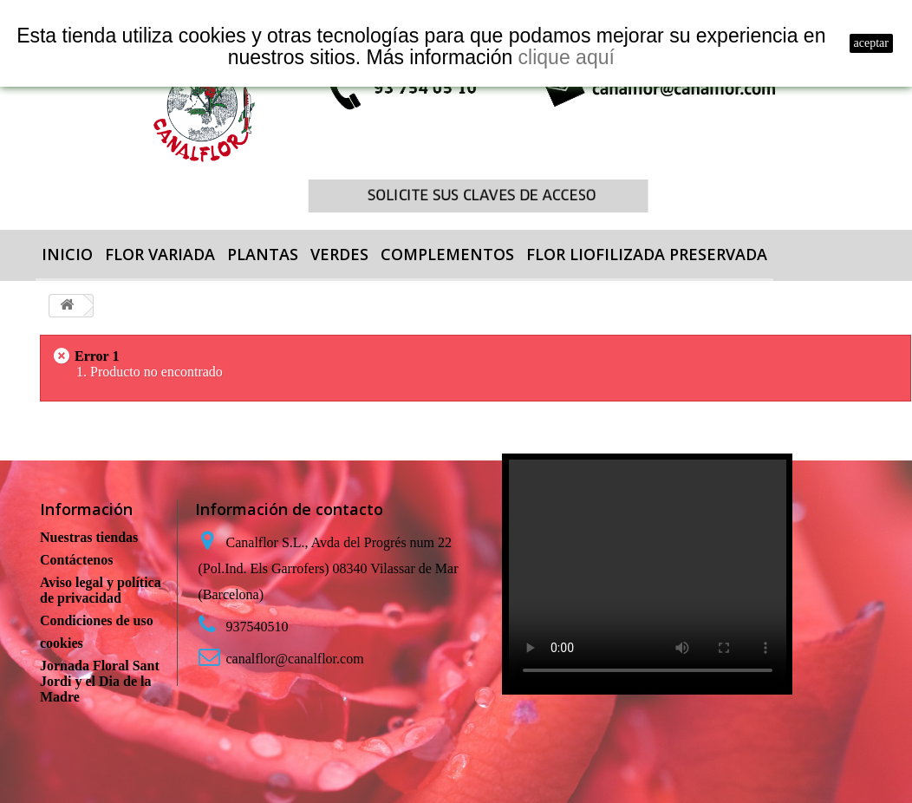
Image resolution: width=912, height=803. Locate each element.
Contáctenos (76, 559)
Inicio (67, 254)
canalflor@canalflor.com (295, 658)
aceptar (871, 42)
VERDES (339, 254)
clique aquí (566, 57)
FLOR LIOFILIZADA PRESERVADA (646, 254)
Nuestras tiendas (89, 537)
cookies (61, 643)
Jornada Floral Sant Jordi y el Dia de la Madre (100, 681)
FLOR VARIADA (160, 254)
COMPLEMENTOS (447, 254)
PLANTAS (262, 254)
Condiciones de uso (96, 620)
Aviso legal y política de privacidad (100, 590)
